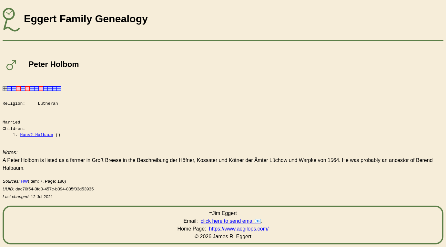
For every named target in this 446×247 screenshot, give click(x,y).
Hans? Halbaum (36, 135)
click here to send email (228, 221)
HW (24, 181)
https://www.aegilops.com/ (239, 228)
